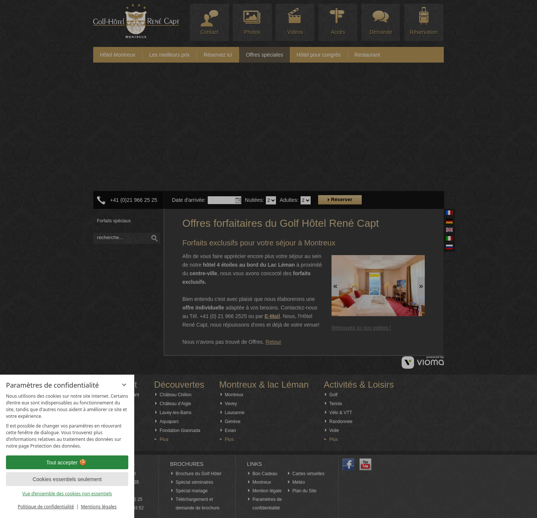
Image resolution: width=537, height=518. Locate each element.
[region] (67, 421)
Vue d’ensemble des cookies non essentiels (67, 493)
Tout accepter (67, 462)
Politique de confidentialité (46, 506)
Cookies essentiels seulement (66, 479)
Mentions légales (99, 506)
